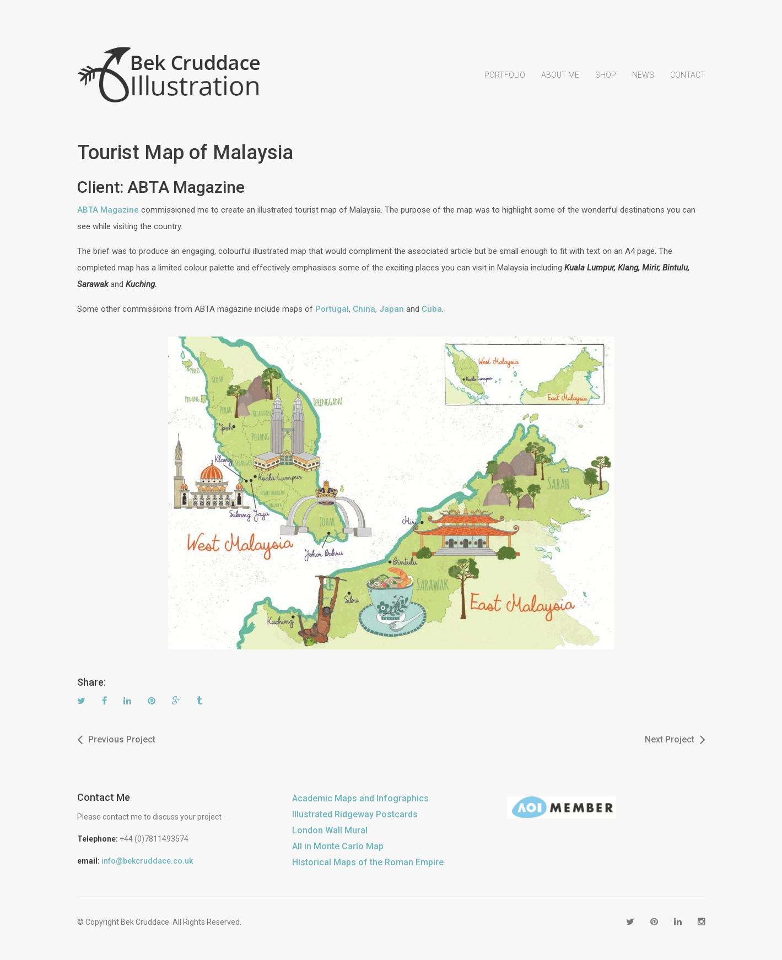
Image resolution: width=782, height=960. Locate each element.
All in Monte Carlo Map (338, 846)
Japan (391, 309)
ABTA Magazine (108, 210)
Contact (687, 74)
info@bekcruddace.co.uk (147, 860)
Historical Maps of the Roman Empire (368, 862)
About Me (560, 74)
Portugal (332, 309)
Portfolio (504, 74)
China (364, 309)
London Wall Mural (330, 830)
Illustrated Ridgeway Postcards (355, 814)
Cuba (432, 309)
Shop (605, 74)
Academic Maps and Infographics (360, 798)
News (643, 74)
